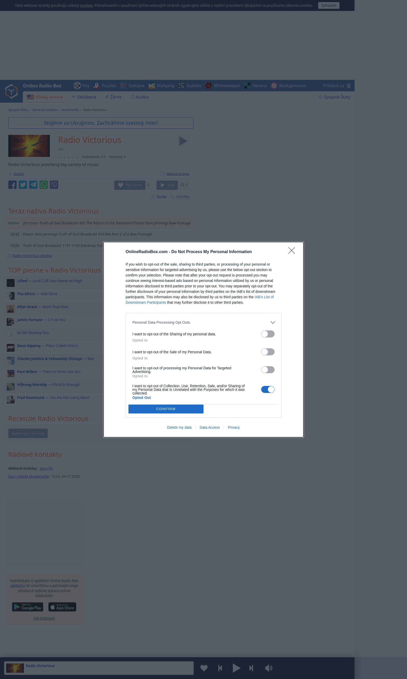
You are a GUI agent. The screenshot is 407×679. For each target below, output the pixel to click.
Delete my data (179, 427)
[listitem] (203, 322)
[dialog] (203, 339)
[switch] (268, 333)
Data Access (210, 427)
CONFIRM (166, 409)
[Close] (293, 252)
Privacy (234, 427)
